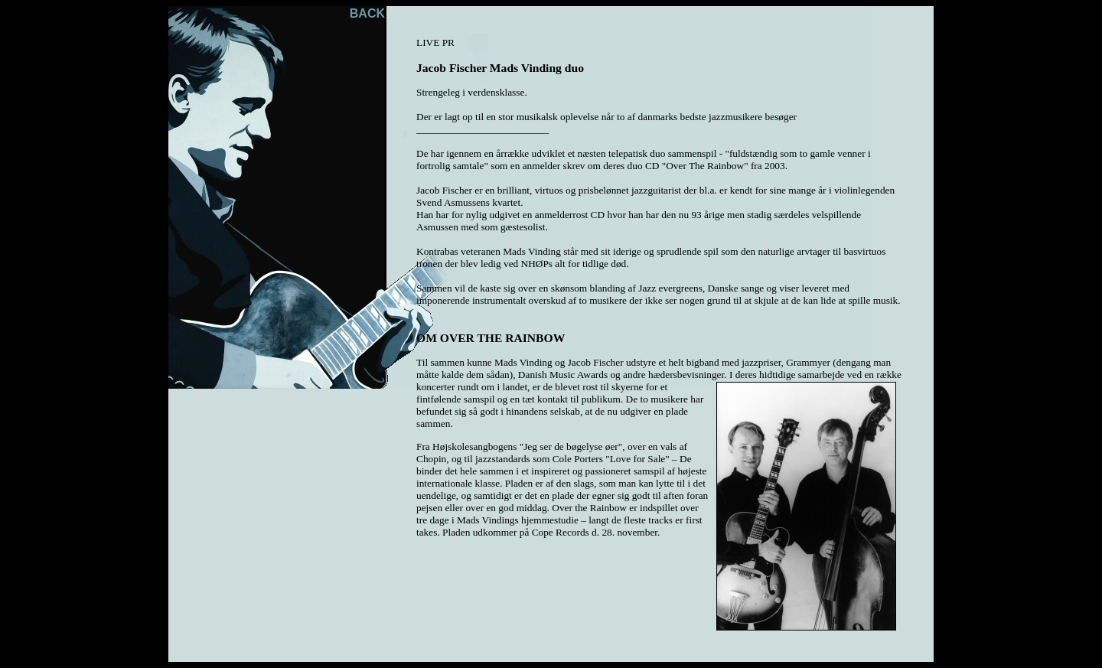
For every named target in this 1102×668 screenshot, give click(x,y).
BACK (367, 13)
